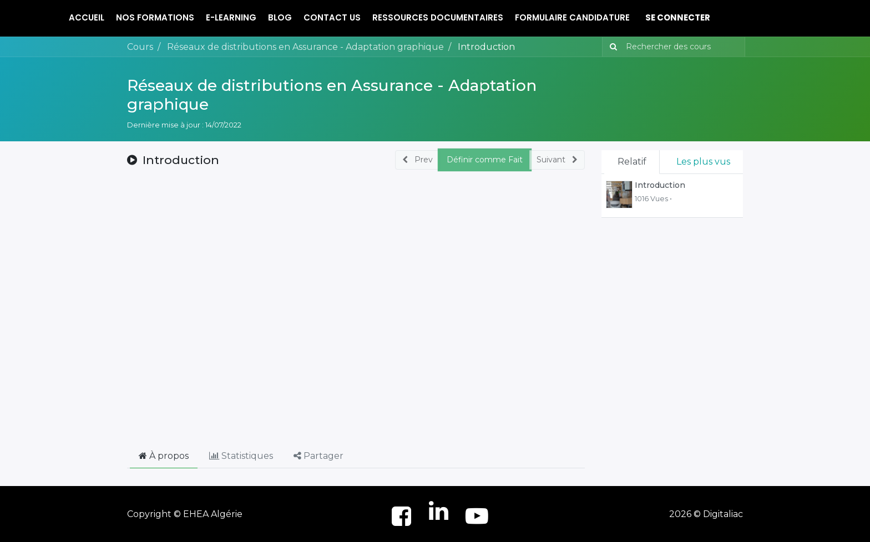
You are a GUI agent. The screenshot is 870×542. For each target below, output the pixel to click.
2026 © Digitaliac (706, 514)
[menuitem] (86, 18)
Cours (140, 47)
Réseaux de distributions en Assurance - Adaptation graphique (332, 95)
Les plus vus (703, 161)
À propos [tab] (164, 456)
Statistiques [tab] (241, 456)
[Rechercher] (611, 47)
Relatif (632, 161)
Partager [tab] (318, 456)
